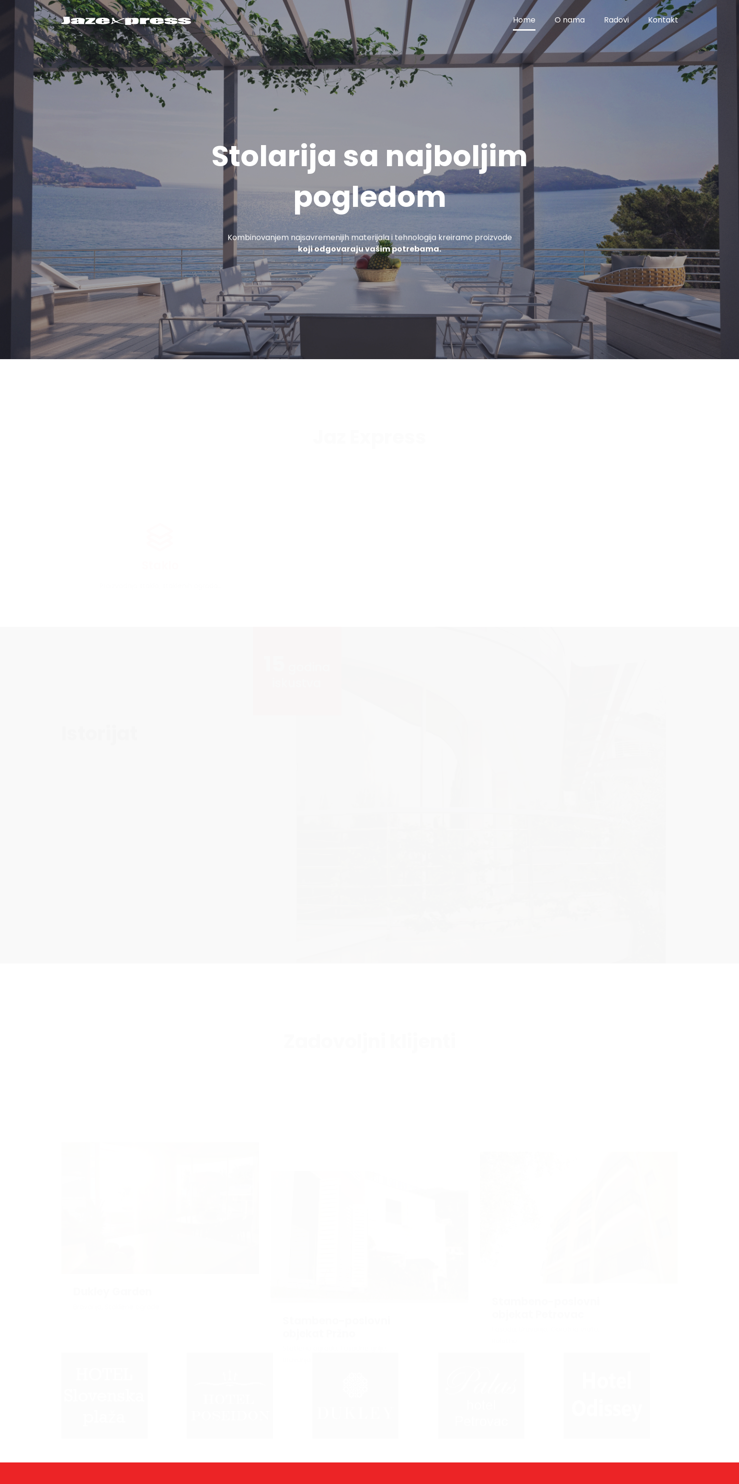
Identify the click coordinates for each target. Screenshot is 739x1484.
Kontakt (663, 19)
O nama (570, 19)
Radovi (616, 19)
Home (524, 19)
